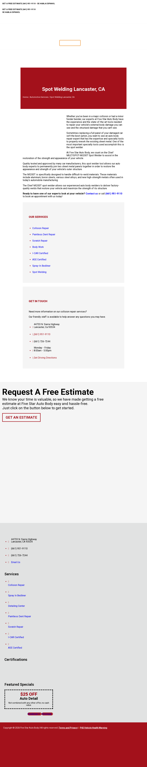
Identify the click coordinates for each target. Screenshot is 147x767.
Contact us (92, 193)
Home (25, 97)
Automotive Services (39, 97)
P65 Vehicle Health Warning (93, 728)
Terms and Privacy (68, 728)
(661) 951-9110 (113, 193)
